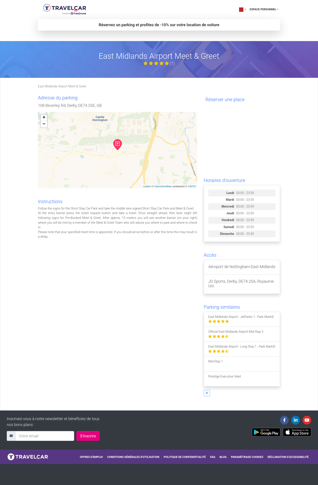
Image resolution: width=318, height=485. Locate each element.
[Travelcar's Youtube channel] (307, 420)
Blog (223, 457)
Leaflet (146, 186)
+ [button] (44, 117)
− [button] (44, 124)
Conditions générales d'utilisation (133, 457)
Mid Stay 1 (215, 364)
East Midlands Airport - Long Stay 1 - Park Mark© (241, 349)
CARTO (192, 186)
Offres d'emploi (91, 457)
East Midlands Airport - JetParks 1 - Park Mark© (241, 319)
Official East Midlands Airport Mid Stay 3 (235, 334)
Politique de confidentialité (185, 457)
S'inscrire (88, 436)
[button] (207, 393)
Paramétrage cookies (247, 457)
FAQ (212, 457)
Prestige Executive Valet (224, 379)
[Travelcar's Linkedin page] (295, 420)
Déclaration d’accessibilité (288, 457)
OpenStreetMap (162, 186)
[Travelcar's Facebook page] (284, 420)
